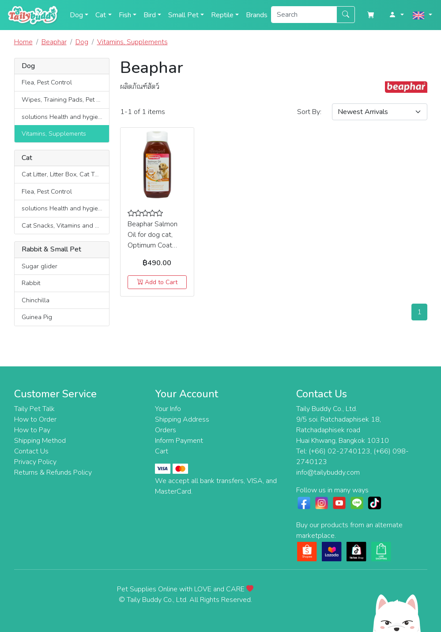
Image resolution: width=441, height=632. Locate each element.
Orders (165, 430)
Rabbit (31, 282)
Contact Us (31, 451)
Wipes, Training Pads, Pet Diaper (65, 99)
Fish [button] (125, 15)
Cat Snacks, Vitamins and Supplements (65, 225)
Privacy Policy (35, 462)
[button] (396, 15)
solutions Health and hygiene (63, 116)
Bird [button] (149, 15)
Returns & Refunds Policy (53, 472)
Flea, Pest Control (47, 82)
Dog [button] (76, 15)
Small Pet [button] (183, 15)
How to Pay (32, 430)
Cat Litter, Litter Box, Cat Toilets (65, 174)
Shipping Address (182, 419)
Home (23, 42)
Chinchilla (35, 300)
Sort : (309, 112)
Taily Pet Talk (34, 409)
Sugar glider (39, 266)
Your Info (168, 409)
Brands (257, 15)
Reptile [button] (222, 15)
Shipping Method (40, 440)
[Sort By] (379, 111)
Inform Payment (179, 440)
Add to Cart (157, 282)
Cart (161, 451)
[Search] (304, 14)
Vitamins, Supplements (54, 133)
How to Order (35, 419)
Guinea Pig (37, 316)
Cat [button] (100, 15)
